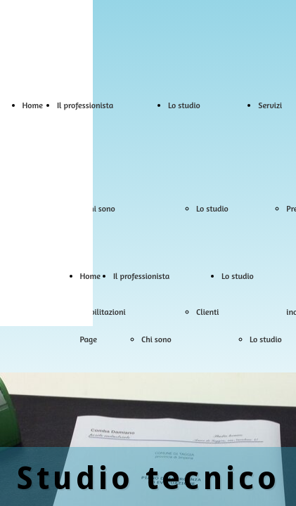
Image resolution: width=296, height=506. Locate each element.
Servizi (270, 105)
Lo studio (184, 105)
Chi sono (100, 208)
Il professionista (85, 105)
